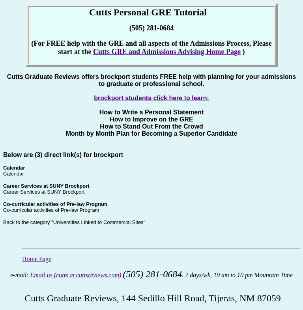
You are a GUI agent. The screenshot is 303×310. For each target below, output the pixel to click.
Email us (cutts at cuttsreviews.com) (75, 275)
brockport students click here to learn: (151, 98)
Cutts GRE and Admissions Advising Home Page (167, 52)
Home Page (36, 259)
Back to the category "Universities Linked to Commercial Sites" (74, 222)
